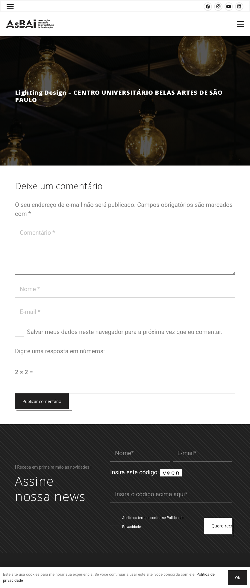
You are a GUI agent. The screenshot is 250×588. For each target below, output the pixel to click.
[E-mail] (125, 311)
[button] (10, 6)
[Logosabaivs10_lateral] (30, 23)
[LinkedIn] (239, 6)
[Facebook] (208, 6)
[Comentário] (125, 249)
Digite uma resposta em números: (60, 351)
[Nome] (125, 289)
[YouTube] (229, 6)
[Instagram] (218, 6)
